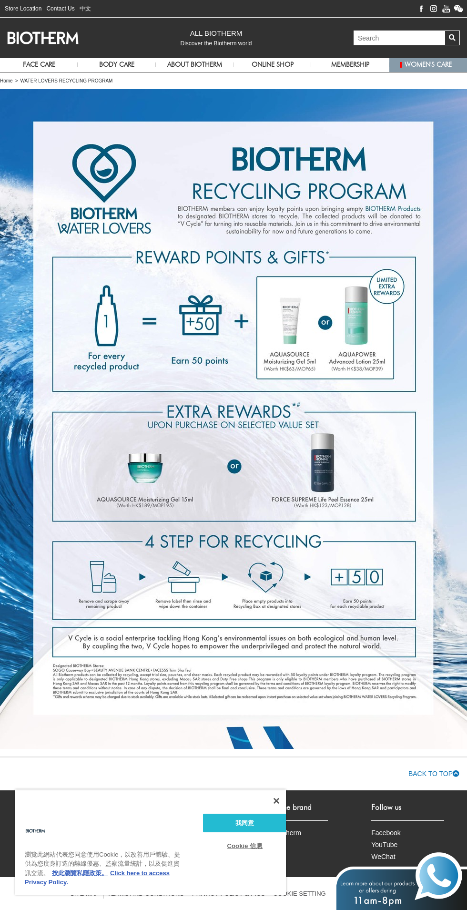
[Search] (399, 38)
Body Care (116, 64)
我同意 (244, 823)
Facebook (385, 833)
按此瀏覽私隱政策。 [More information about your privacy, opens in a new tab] (80, 873)
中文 (85, 8)
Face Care (39, 64)
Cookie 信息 (245, 845)
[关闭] (276, 801)
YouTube (384, 845)
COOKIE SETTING (299, 893)
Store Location (23, 8)
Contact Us (60, 8)
